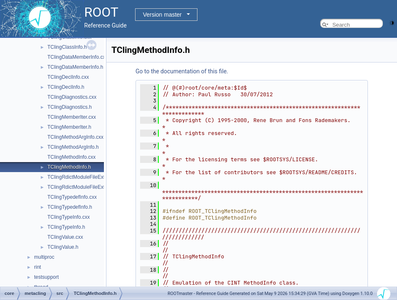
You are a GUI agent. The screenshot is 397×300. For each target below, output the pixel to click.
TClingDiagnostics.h (69, 107)
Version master (162, 14)
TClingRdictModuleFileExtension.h (85, 187)
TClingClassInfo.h (67, 47)
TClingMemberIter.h (69, 127)
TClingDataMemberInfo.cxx (77, 57)
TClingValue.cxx (65, 237)
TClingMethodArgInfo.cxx (75, 137)
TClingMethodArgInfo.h (73, 147)
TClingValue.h (62, 247)
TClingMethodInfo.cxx (71, 157)
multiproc (44, 257)
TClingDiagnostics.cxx (71, 97)
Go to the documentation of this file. (182, 71)
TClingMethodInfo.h (69, 167)
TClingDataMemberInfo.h (75, 67)
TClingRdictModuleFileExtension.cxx (87, 177)
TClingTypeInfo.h (66, 227)
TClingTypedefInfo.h (69, 207)
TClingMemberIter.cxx (71, 117)
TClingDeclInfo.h (65, 87)
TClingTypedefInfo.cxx (72, 197)
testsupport (46, 277)
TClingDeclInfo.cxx (68, 77)
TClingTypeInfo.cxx (68, 217)
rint (37, 267)
